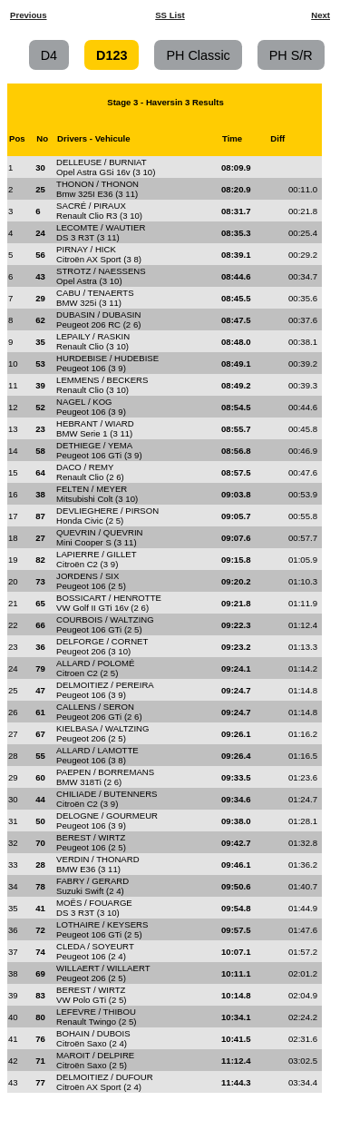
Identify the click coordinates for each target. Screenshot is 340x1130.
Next (320, 15)
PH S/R (291, 54)
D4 (49, 54)
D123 (111, 54)
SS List (170, 15)
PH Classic (197, 54)
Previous (28, 15)
